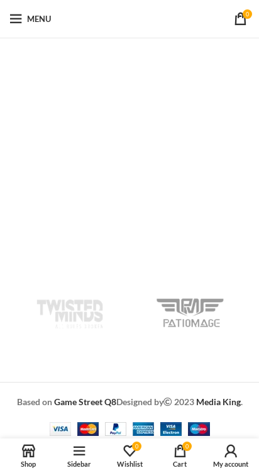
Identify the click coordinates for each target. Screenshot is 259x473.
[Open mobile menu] (30, 18)
